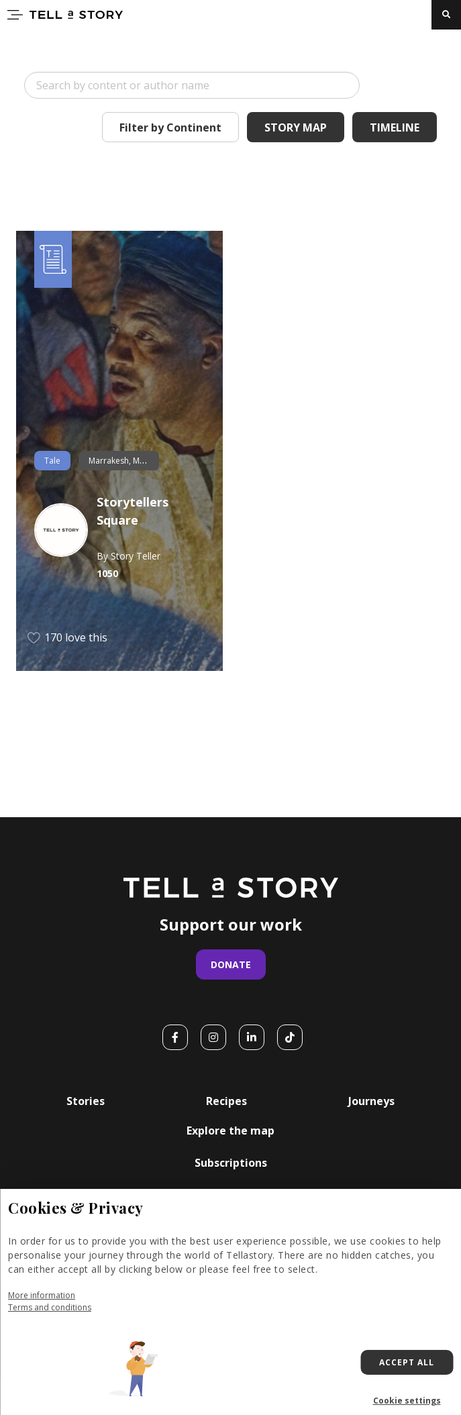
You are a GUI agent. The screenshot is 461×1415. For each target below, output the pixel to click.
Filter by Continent (170, 127)
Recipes (226, 1101)
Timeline (394, 127)
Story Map (295, 127)
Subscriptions (231, 1162)
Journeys (371, 1101)
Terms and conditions (49, 1307)
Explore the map (230, 1130)
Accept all (406, 1362)
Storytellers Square (132, 511)
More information (41, 1295)
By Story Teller (128, 555)
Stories (85, 1101)
